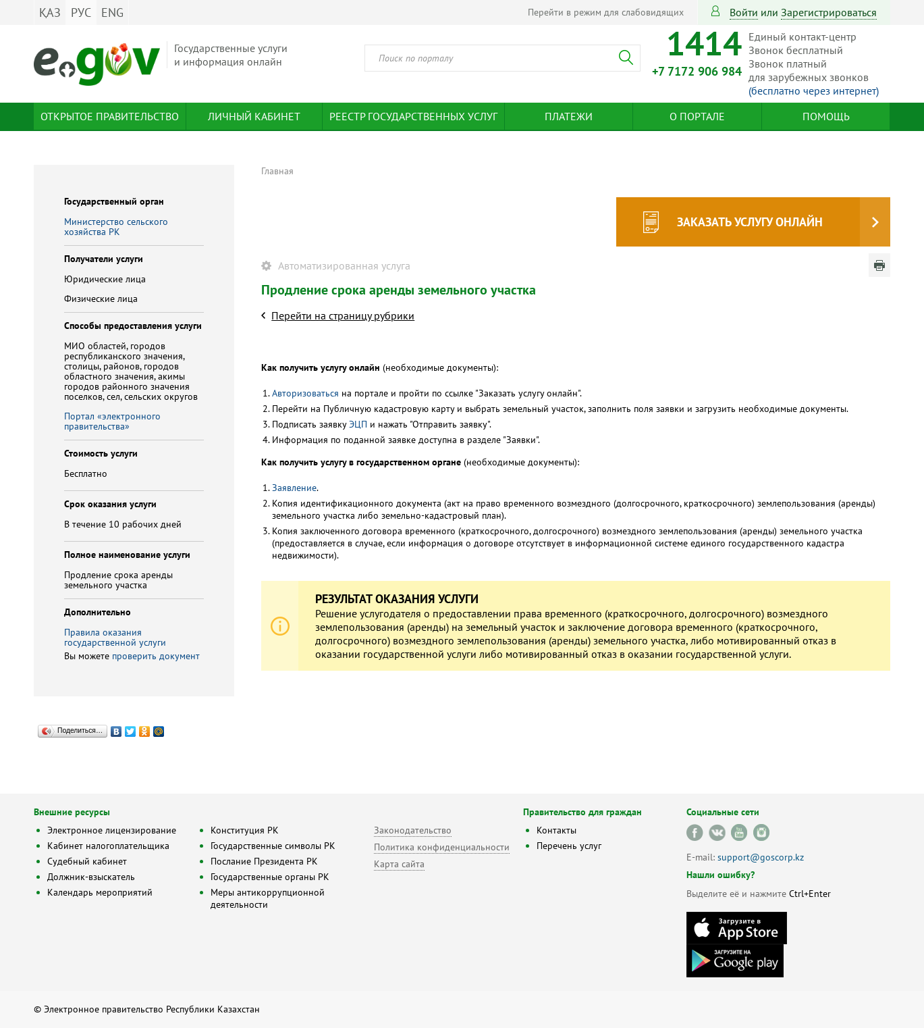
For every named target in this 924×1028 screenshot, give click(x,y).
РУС (81, 12)
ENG (112, 12)
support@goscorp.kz (760, 857)
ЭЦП (359, 424)
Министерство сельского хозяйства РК (116, 226)
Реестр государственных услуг (413, 116)
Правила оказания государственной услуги (115, 637)
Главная (277, 171)
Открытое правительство (109, 116)
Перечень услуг (569, 846)
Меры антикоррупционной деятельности (268, 898)
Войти (744, 12)
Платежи (569, 116)
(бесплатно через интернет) (814, 90)
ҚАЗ (50, 12)
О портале (697, 116)
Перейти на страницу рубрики (342, 315)
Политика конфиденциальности (442, 847)
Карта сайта (399, 864)
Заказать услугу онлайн (750, 222)
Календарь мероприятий (100, 892)
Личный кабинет (254, 116)
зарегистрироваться (829, 12)
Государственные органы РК (270, 877)
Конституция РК (245, 830)
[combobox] (502, 58)
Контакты (556, 830)
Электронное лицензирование (111, 830)
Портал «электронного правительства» (112, 421)
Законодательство (413, 830)
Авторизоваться (305, 393)
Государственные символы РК (273, 846)
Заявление (294, 488)
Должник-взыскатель (91, 877)
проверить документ (156, 656)
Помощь (826, 116)
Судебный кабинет (87, 861)
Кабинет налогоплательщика (108, 846)
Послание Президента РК (264, 861)
